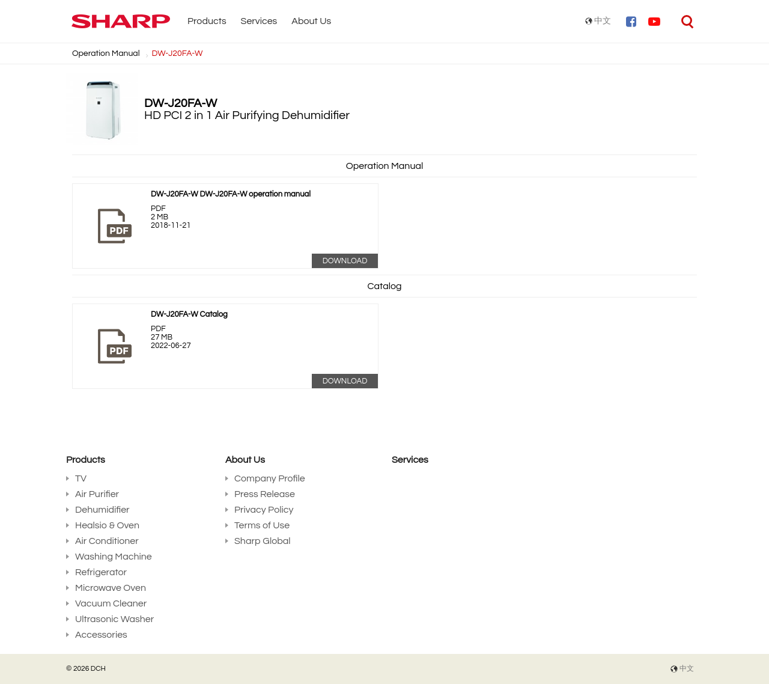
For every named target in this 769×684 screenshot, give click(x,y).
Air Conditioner (107, 541)
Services (259, 21)
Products (206, 21)
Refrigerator (101, 572)
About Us (311, 21)
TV (81, 478)
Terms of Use (262, 525)
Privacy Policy (263, 510)
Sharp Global (262, 541)
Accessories (101, 635)
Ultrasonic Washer (114, 619)
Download (345, 261)
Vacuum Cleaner (111, 603)
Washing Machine (113, 556)
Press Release (264, 494)
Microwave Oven (110, 588)
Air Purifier (97, 494)
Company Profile (269, 478)
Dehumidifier (102, 510)
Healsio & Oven (107, 525)
